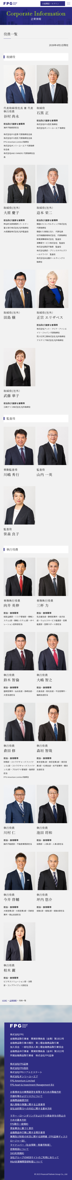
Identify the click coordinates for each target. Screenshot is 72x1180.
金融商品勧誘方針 (19, 1100)
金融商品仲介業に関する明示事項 (27, 1132)
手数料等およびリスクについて (26, 1096)
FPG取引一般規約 (19, 1124)
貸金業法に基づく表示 (21, 1128)
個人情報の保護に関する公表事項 (27, 1104)
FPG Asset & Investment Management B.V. (32, 1084)
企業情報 (13, 1000)
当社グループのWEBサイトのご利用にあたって (34, 1157)
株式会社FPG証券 (19, 1064)
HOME (4, 1000)
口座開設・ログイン (50, 3)
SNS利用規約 (17, 1153)
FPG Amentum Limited (22, 1080)
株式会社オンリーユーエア (24, 1076)
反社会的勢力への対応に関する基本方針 (31, 1108)
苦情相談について (19, 1149)
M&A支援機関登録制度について (26, 1161)
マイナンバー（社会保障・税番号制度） (31, 1144)
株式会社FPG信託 (19, 1068)
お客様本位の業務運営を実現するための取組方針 (35, 1092)
